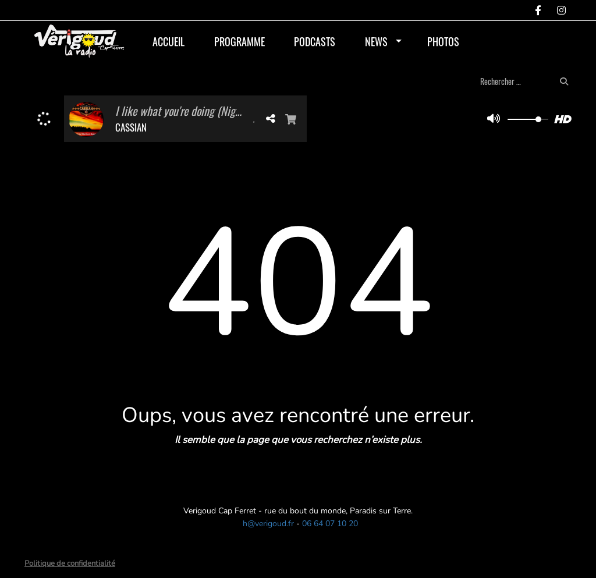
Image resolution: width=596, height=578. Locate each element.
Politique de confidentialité (69, 563)
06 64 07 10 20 (330, 523)
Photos (443, 41)
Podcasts (314, 41)
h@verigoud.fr (268, 523)
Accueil (168, 41)
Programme (239, 41)
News (376, 41)
